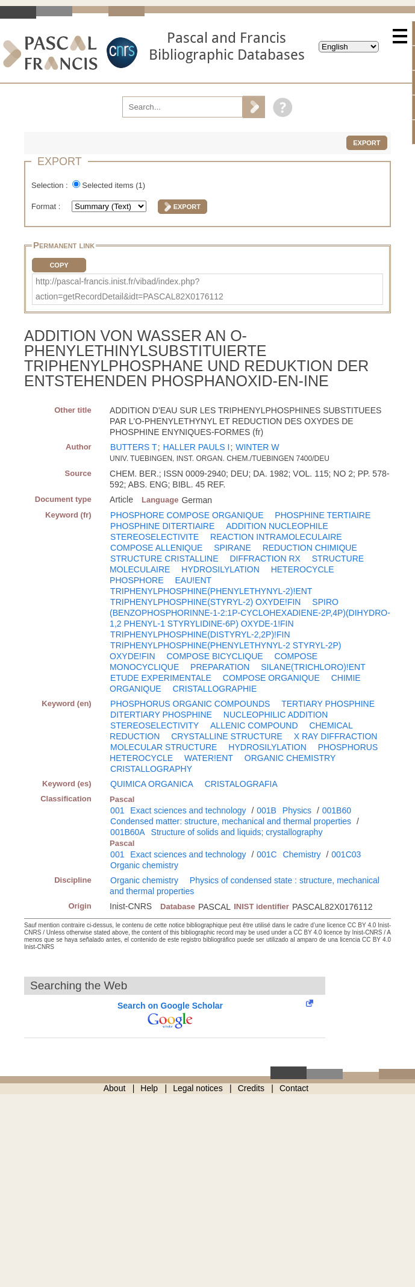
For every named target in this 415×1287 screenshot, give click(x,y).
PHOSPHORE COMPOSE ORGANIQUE (186, 515)
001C (266, 854)
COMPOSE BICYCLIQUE (214, 656)
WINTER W (257, 447)
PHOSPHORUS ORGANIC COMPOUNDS (190, 704)
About (115, 1088)
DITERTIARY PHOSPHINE (161, 714)
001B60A (127, 832)
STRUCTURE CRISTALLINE (164, 558)
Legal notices (198, 1088)
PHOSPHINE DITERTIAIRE (162, 526)
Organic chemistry (144, 865)
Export (366, 142)
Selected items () (113, 185)
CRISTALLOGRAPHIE (215, 689)
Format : (47, 206)
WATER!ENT (208, 758)
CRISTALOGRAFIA (241, 784)
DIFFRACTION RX (264, 558)
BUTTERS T (133, 447)
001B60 (336, 810)
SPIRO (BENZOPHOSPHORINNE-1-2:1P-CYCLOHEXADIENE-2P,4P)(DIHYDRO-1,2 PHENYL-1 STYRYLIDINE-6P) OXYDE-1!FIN (250, 612)
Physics (296, 810)
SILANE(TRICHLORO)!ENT (313, 667)
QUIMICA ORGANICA (151, 784)
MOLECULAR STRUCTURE (163, 747)
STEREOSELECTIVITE (154, 537)
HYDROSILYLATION (220, 569)
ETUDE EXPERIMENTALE (160, 678)
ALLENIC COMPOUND (254, 725)
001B (266, 810)
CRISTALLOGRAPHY (151, 769)
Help (149, 1088)
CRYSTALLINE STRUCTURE (226, 736)
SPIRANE (232, 548)
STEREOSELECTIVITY (154, 725)
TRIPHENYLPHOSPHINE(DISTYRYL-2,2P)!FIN (200, 634)
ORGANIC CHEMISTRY (290, 758)
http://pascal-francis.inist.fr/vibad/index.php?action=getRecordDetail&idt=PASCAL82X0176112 (129, 289)
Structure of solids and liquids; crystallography (237, 832)
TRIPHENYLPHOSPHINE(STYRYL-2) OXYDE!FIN (205, 602)
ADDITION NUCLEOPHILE (277, 526)
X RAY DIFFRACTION (336, 736)
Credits (251, 1088)
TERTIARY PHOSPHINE (328, 704)
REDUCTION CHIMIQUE (310, 548)
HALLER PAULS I (196, 447)
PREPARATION (219, 667)
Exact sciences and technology (188, 810)
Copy (58, 265)
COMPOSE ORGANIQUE (271, 678)
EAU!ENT (193, 580)
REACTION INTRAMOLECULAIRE (276, 537)
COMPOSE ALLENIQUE (156, 548)
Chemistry (302, 854)
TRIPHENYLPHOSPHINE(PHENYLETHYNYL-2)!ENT (211, 591)
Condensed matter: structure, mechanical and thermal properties (230, 821)
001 (117, 810)
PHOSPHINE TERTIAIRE (322, 515)
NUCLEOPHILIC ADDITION (275, 714)
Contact (293, 1088)
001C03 (346, 854)
